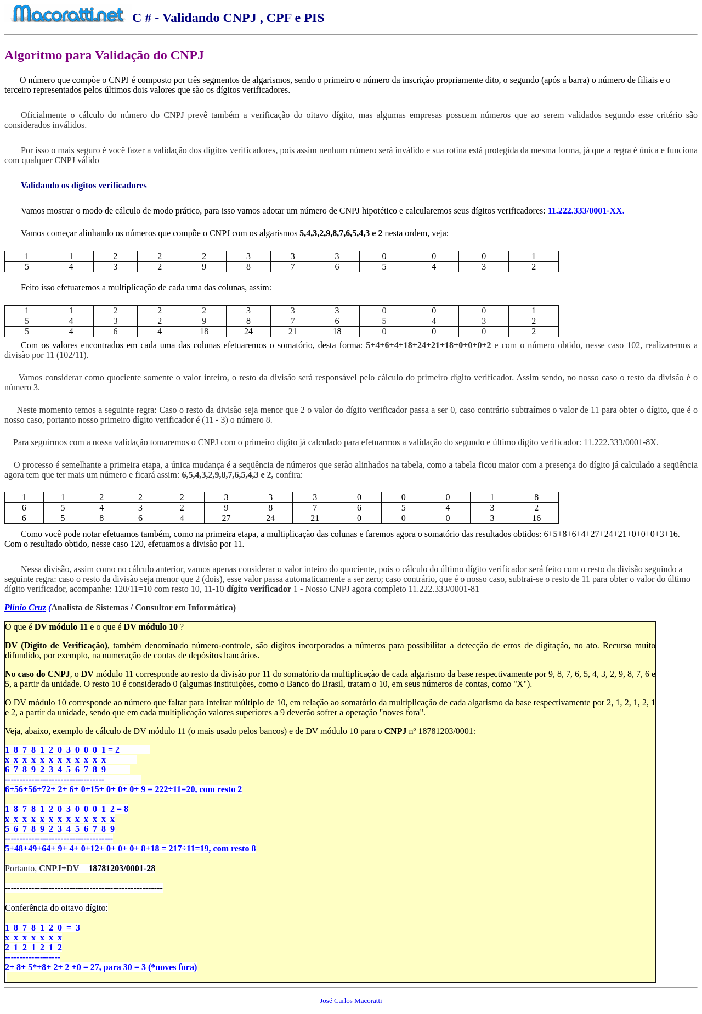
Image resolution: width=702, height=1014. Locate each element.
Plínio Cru (23, 607)
